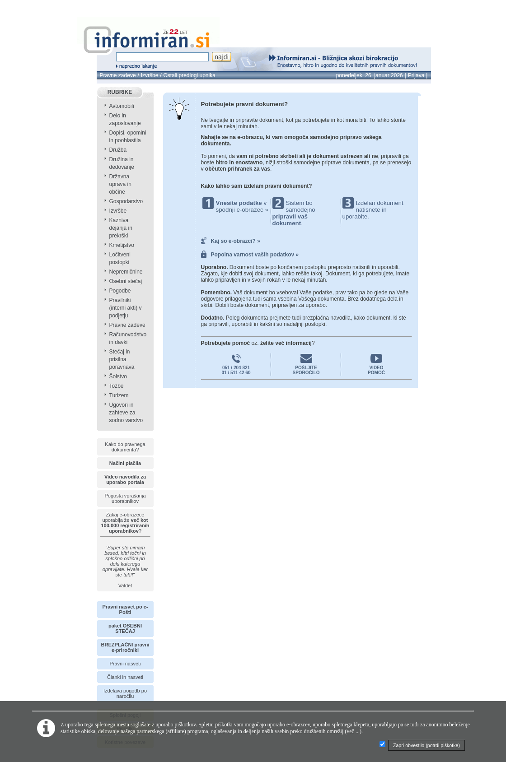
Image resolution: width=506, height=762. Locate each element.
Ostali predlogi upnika (189, 75)
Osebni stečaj (125, 281)
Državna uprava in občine (120, 184)
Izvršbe (150, 75)
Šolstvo (118, 376)
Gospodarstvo (126, 201)
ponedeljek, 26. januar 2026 (369, 75)
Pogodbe (120, 291)
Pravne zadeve (118, 75)
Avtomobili (121, 106)
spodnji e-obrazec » (242, 209)
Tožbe (116, 386)
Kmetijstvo (121, 245)
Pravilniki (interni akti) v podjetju (125, 308)
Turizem (119, 395)
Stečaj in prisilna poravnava (122, 359)
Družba (118, 150)
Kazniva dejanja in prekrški (120, 228)
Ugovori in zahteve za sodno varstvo (126, 412)
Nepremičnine (126, 272)
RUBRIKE (120, 92)
